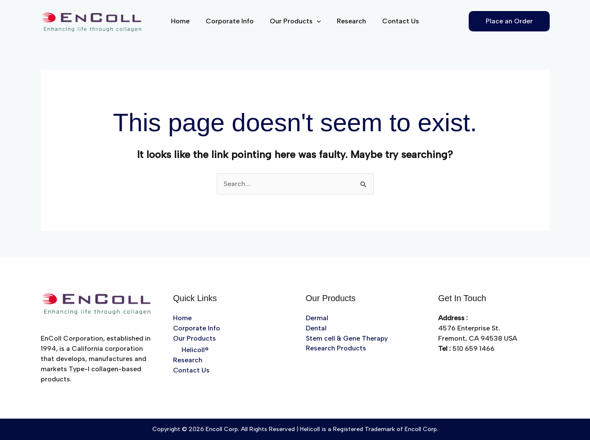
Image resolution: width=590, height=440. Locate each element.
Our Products (295, 21)
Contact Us (395, 21)
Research (349, 21)
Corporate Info (232, 21)
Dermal (317, 318)
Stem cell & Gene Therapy (347, 338)
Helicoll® (195, 350)
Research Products (336, 348)
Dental (316, 328)
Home (185, 21)
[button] (317, 21)
